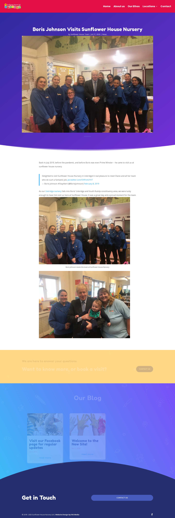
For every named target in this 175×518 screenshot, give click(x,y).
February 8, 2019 (91, 183)
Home (106, 6)
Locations (149, 6)
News (104, 34)
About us (119, 6)
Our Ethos (134, 6)
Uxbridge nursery (53, 191)
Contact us (122, 498)
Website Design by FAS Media (67, 515)
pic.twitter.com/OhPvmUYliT (80, 179)
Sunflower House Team (80, 34)
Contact (166, 6)
